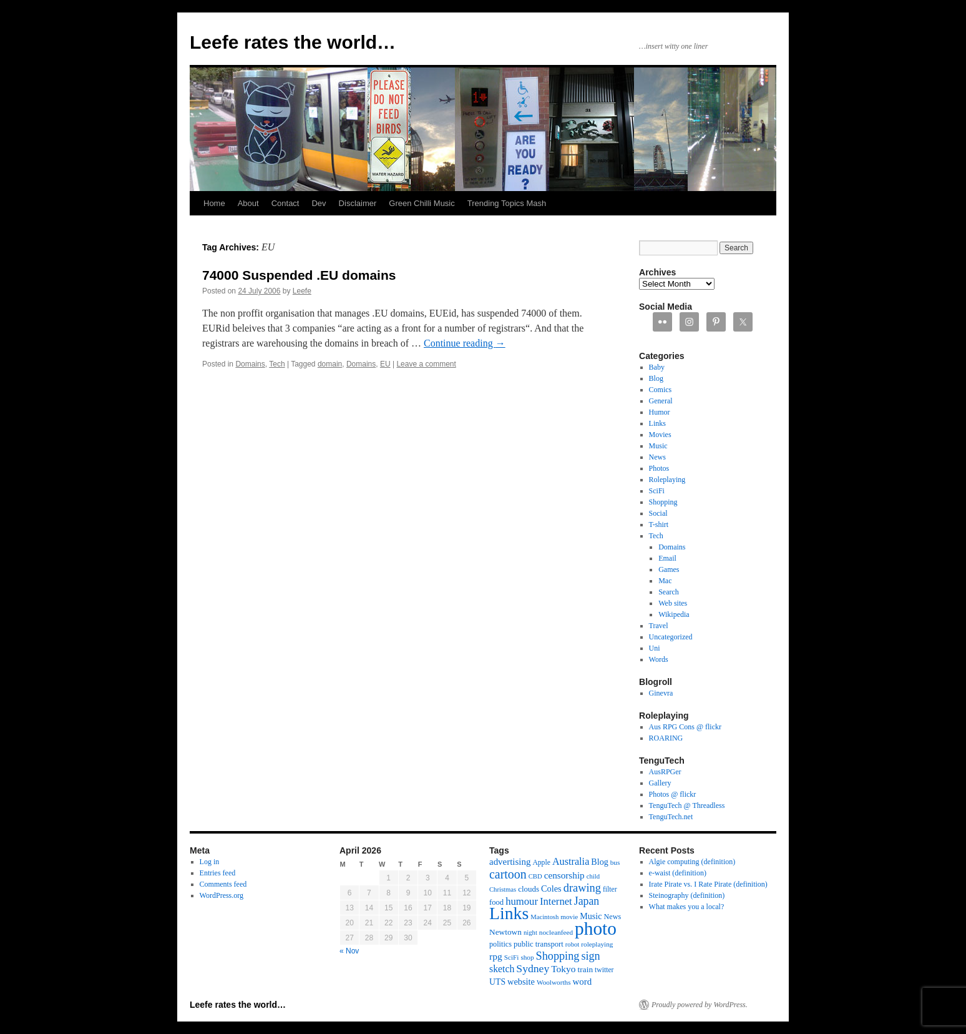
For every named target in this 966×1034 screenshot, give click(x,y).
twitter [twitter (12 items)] (604, 970)
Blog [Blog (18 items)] (599, 862)
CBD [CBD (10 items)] (535, 876)
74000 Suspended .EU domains (299, 275)
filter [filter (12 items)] (610, 889)
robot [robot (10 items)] (572, 944)
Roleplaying (667, 479)
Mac (664, 580)
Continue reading (464, 343)
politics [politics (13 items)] (500, 944)
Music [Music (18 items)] (591, 916)
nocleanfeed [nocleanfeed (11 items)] (556, 932)
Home (214, 203)
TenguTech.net (671, 816)
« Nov (349, 951)
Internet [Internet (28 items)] (556, 901)
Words (658, 659)
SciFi (657, 490)
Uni (654, 648)
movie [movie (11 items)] (569, 916)
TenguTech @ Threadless (687, 805)
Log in (210, 861)
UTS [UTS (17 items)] (497, 982)
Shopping (663, 502)
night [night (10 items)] (530, 932)
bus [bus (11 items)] (615, 862)
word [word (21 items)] (582, 982)
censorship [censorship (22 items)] (564, 875)
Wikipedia (674, 614)
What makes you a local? (686, 906)
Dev (318, 203)
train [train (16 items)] (585, 969)
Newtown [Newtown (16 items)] (505, 932)
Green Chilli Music (421, 203)
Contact (285, 203)
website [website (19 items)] (521, 982)
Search (668, 592)
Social (658, 513)
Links (657, 423)
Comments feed (223, 884)
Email (667, 558)
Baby (657, 367)
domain (330, 364)
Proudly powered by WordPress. (699, 1004)
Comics (660, 389)
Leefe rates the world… (293, 42)
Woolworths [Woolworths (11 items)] (554, 982)
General (661, 400)
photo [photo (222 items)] (596, 928)
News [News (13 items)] (612, 916)
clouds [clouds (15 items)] (528, 889)
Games (668, 569)
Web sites (672, 603)
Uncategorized (671, 637)
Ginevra (661, 693)
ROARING (666, 738)
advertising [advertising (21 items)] (509, 862)
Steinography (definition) (687, 895)
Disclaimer (358, 203)
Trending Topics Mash (506, 203)
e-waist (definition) (677, 873)
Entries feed (218, 873)
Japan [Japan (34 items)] (587, 901)
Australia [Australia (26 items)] (570, 861)
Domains (250, 364)
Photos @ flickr (672, 794)
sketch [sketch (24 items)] (501, 968)
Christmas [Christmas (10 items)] (502, 889)
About (248, 203)
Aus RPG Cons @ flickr (685, 726)
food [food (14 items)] (496, 902)
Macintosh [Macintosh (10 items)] (544, 916)
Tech (277, 364)
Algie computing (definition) (692, 861)
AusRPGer (665, 771)
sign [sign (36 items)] (590, 956)
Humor (659, 412)
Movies (660, 434)
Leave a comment (426, 364)
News (657, 457)
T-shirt (659, 524)
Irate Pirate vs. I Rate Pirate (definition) (708, 884)
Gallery (660, 783)
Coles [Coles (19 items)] (551, 889)
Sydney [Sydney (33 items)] (532, 968)
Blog (656, 378)
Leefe (302, 291)
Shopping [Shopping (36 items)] (558, 956)
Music (658, 445)
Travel (658, 625)
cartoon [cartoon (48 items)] (508, 874)
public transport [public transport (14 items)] (539, 944)
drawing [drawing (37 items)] (582, 888)
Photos (659, 468)
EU (385, 364)
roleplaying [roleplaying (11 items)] (597, 944)
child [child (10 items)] (593, 876)
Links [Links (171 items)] (509, 913)
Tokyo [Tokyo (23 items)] (563, 968)
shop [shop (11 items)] (527, 957)
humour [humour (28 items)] (521, 901)
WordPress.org (221, 895)
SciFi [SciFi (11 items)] (511, 957)
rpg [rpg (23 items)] (495, 956)
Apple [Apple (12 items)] (541, 863)
